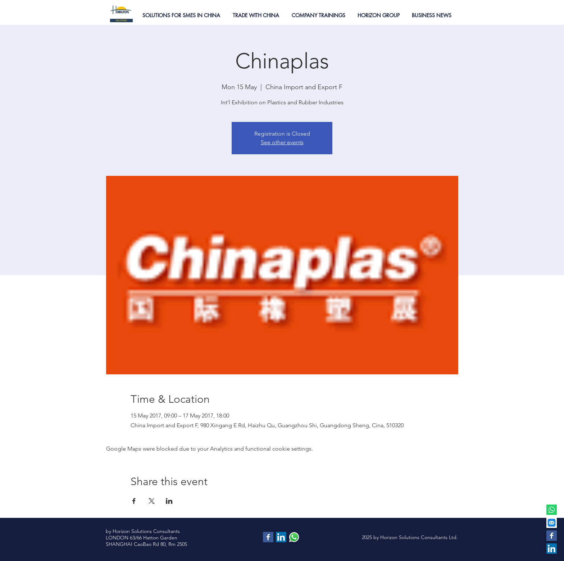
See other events (282, 142)
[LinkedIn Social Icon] (551, 548)
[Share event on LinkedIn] (169, 501)
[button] (181, 15)
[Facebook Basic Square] (551, 535)
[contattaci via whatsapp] (294, 537)
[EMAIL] (551, 522)
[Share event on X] (151, 501)
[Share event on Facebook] (134, 501)
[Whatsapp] (551, 510)
